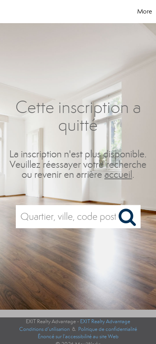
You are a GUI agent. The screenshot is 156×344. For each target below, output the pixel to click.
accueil (118, 174)
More (144, 11)
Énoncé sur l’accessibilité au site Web (78, 336)
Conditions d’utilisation (44, 329)
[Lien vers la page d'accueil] (26, 11)
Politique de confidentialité (107, 329)
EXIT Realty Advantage (105, 321)
